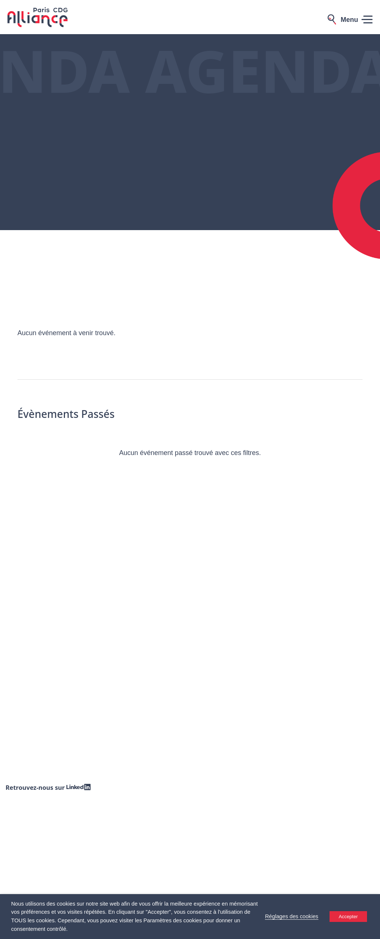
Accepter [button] (348, 916)
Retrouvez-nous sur (49, 787)
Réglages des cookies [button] (291, 916)
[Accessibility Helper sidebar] (371, 930)
